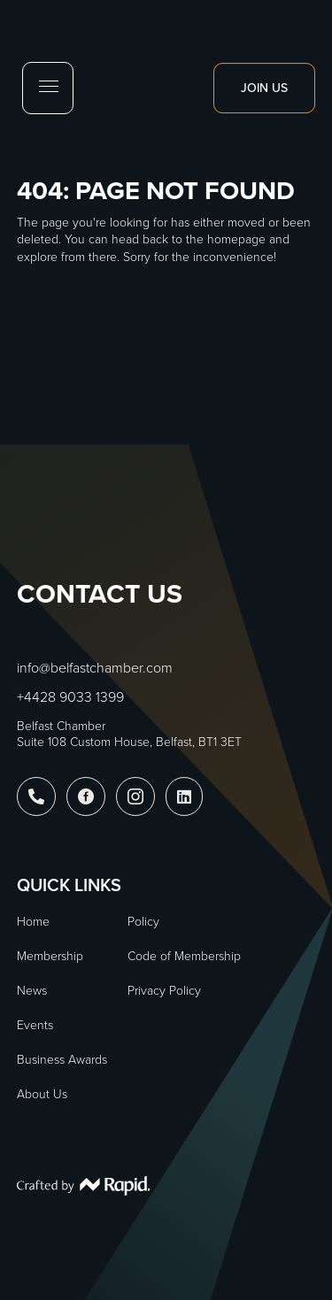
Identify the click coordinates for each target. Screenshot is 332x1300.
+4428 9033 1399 (70, 697)
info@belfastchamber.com (95, 668)
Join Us (264, 88)
